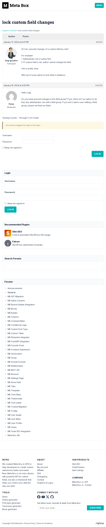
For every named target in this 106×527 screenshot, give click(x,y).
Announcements (13, 288)
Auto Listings (78, 470)
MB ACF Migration (14, 296)
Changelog (42, 476)
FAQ (39, 473)
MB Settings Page (14, 378)
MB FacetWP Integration (17, 341)
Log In (97, 154)
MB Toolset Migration (16, 407)
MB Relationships (14, 366)
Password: (7, 142)
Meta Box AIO (12, 435)
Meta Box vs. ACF (80, 482)
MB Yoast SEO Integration (18, 431)
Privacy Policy (29, 523)
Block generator (9, 509)
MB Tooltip (11, 411)
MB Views (11, 427)
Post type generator (11, 503)
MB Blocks (11, 309)
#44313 (99, 42)
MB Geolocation (13, 354)
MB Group (11, 358)
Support (5, 31)
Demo (5, 497)
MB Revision (12, 374)
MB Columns (12, 317)
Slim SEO (76, 464)
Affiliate (40, 470)
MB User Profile (13, 423)
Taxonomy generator (12, 506)
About (40, 464)
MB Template (12, 390)
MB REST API (12, 370)
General (13, 31)
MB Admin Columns (15, 300)
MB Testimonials (13, 398)
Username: (7, 135)
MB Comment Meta (15, 321)
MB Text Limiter (13, 403)
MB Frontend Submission (17, 349)
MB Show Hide (13, 382)
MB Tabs (10, 386)
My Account (42, 467)
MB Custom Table (14, 333)
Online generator (10, 500)
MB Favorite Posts (14, 345)
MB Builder (11, 313)
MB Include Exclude (15, 362)
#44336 (99, 85)
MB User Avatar (13, 415)
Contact (40, 480)
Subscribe (95, 508)
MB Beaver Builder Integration (20, 304)
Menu (99, 5)
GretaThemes (78, 467)
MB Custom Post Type (16, 329)
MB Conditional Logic (16, 325)
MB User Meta (12, 419)
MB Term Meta (13, 394)
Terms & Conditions (44, 523)
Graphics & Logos (45, 483)
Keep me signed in (13, 147)
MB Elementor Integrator (17, 337)
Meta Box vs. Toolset (81, 485)
